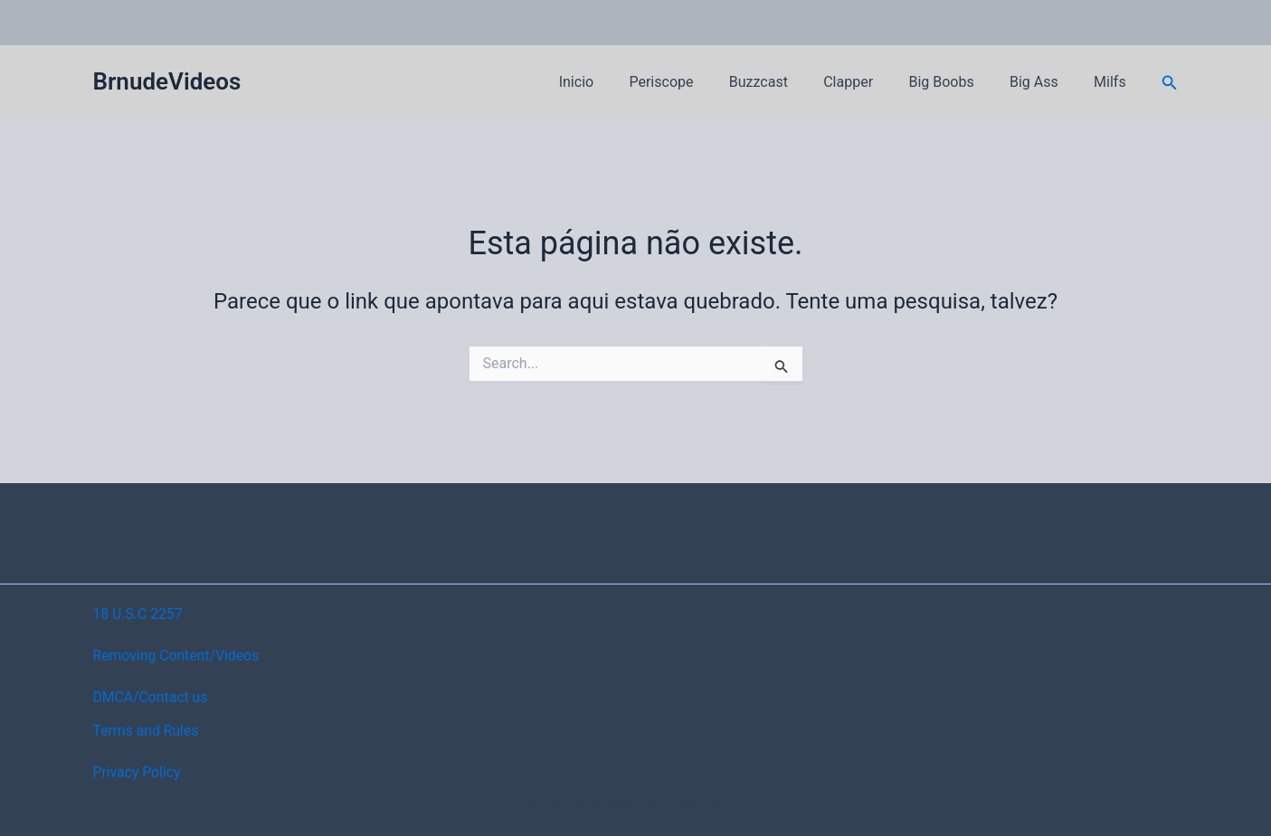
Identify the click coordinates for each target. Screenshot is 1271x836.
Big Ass (1044, 81)
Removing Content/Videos (177, 655)
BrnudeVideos (167, 81)
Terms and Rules (147, 730)
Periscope (698, 81)
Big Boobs (958, 81)
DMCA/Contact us (151, 697)
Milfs (1113, 81)
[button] (1170, 82)
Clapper (871, 81)
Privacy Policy (138, 772)
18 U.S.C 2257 (139, 613)
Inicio (619, 81)
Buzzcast (788, 81)
